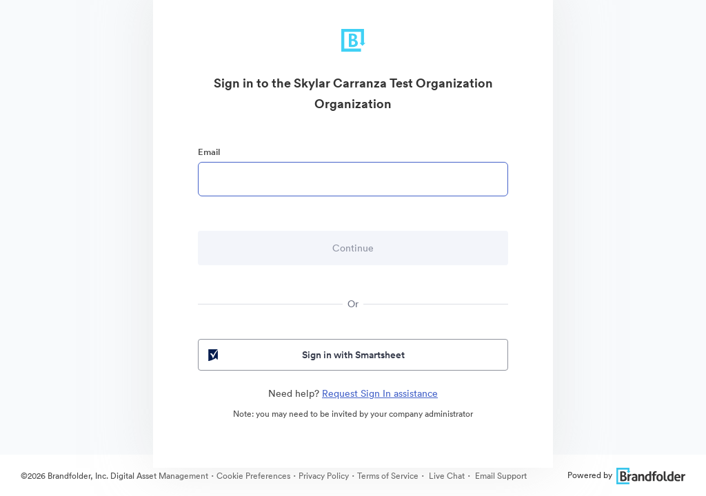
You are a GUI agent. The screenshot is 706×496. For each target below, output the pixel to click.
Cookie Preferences (253, 476)
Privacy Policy (324, 476)
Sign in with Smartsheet (305, 355)
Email (209, 152)
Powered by (626, 475)
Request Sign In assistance (380, 393)
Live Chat (446, 476)
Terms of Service (387, 476)
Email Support (500, 476)
